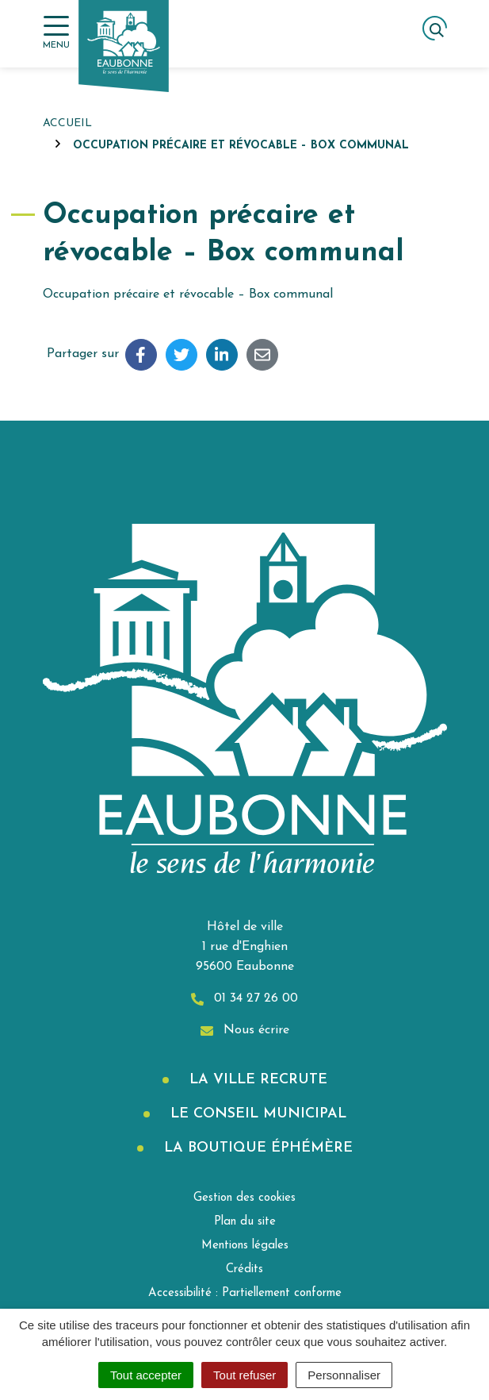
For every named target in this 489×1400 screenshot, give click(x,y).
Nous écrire (245, 1030)
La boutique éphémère (256, 1148)
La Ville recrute (256, 1079)
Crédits (244, 1269)
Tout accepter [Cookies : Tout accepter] (145, 1375)
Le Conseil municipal (256, 1113)
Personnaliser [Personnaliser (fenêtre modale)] (344, 1375)
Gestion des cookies (244, 1198)
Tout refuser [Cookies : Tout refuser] (244, 1375)
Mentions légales (244, 1246)
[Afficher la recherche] (434, 28)
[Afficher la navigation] (56, 33)
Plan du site (245, 1222)
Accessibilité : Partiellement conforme (245, 1293)
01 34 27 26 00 (244, 999)
